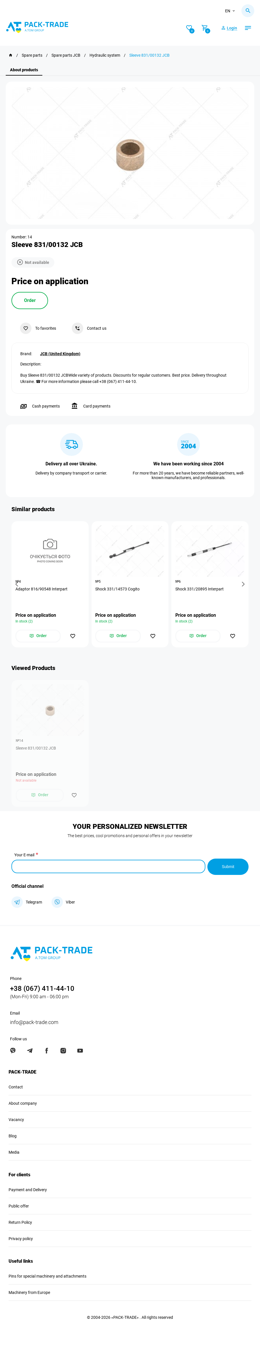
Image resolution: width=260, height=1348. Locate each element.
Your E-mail (24, 855)
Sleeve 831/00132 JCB (36, 748)
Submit (228, 866)
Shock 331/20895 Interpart (200, 589)
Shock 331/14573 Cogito (118, 589)
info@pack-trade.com (34, 1022)
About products (24, 70)
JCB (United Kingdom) (60, 353)
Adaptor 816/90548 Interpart (42, 589)
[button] (17, 584)
